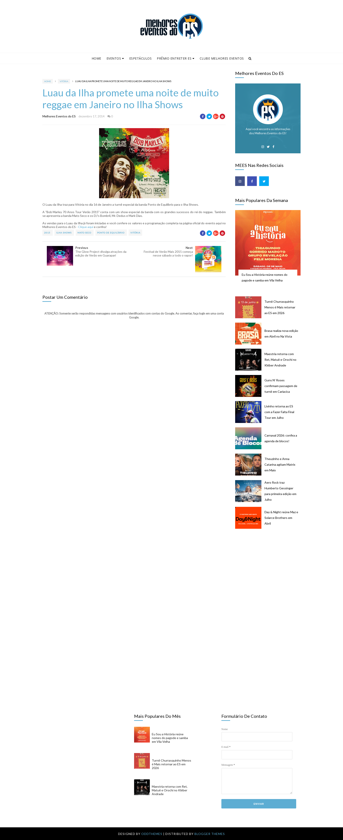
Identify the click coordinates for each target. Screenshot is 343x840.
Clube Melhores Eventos (222, 58)
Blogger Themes (209, 834)
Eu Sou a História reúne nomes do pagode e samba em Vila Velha (264, 277)
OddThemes (151, 834)
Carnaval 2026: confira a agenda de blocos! (280, 438)
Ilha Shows (64, 232)
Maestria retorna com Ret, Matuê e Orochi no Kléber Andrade (280, 359)
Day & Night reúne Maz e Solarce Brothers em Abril (281, 517)
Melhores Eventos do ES (59, 116)
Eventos (115, 58)
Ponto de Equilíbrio (111, 232)
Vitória (64, 81)
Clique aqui (85, 227)
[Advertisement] (270, 567)
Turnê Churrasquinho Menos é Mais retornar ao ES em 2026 (279, 307)
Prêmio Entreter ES (175, 58)
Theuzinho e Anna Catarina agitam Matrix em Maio (279, 464)
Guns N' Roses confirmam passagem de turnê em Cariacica (280, 385)
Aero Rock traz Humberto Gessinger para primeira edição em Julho (280, 491)
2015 (47, 232)
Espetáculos (140, 58)
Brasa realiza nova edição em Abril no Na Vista (281, 333)
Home (96, 58)
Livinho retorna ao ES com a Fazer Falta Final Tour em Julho (279, 411)
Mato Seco (84, 232)
